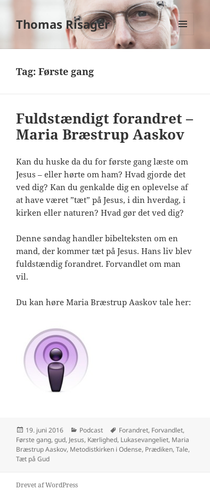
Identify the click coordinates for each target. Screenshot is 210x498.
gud (60, 439)
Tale (182, 449)
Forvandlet (167, 430)
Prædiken (159, 449)
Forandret (133, 430)
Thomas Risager (63, 24)
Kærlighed (102, 439)
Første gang (33, 439)
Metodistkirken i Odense (106, 449)
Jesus (76, 439)
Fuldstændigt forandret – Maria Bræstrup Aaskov (104, 126)
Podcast (91, 430)
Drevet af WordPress (47, 484)
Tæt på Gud (33, 458)
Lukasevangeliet (144, 439)
